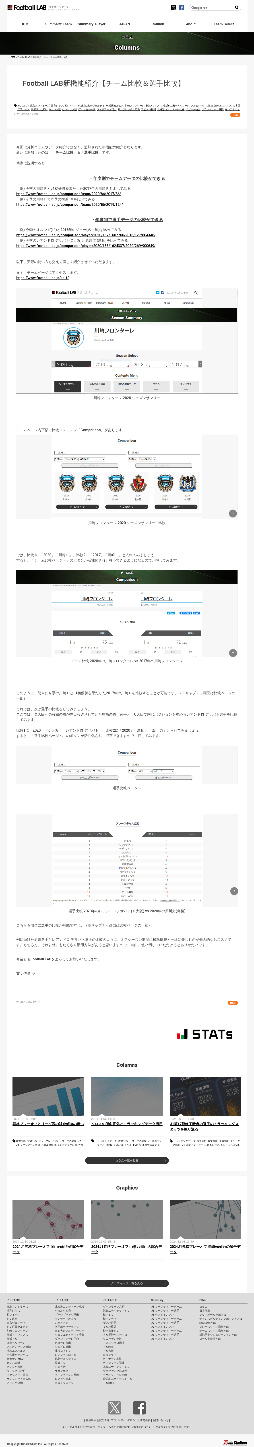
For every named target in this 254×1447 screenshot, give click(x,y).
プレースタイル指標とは (214, 1326)
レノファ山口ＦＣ (65, 1354)
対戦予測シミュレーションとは (218, 1334)
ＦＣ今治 (60, 1366)
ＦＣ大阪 (108, 1350)
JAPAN (124, 24)
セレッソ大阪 (69, 109)
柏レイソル (71, 105)
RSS (235, 114)
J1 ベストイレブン (162, 1314)
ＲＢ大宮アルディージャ (69, 1330)
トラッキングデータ (106, 1141)
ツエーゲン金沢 (112, 1338)
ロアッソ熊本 (63, 1378)
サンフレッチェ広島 (129, 109)
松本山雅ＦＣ (111, 1330)
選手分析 (202, 1141)
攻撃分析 (21, 1141)
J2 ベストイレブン (162, 1326)
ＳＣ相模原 (109, 1326)
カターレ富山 (63, 1342)
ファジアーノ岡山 (106, 109)
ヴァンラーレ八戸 (113, 1306)
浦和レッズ (57, 105)
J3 (27, 105)
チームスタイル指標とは (214, 1330)
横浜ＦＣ (12, 1338)
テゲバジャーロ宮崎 (115, 1374)
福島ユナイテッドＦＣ (116, 1310)
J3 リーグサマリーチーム (166, 1330)
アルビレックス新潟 (202, 105)
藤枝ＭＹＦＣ (63, 1350)
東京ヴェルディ (96, 105)
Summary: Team (58, 24)
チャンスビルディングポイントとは (220, 1318)
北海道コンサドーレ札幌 (170, 109)
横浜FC (167, 105)
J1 (18, 105)
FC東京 (82, 105)
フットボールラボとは (212, 1314)
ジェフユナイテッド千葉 (69, 1334)
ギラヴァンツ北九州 (115, 1370)
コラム (203, 1306)
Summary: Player (91, 24)
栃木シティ (109, 1318)
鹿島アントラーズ (40, 105)
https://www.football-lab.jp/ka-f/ (42, 278)
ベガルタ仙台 (193, 109)
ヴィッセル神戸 (86, 109)
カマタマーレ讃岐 (113, 1362)
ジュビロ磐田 (63, 1346)
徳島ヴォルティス (65, 1358)
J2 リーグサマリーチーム (166, 1318)
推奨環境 (103, 1420)
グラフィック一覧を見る (127, 1283)
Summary (157, 1300)
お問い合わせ (161, 1420)
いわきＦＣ (61, 1322)
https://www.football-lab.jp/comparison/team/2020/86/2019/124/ (69, 204)
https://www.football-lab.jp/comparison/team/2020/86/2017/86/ (68, 194)
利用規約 (91, 1420)
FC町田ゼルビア (115, 105)
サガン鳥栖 (61, 1370)
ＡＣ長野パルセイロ (115, 1334)
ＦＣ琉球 (108, 1382)
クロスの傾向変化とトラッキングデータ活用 (127, 1124)
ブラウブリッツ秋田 (213, 109)
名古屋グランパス (17, 1354)
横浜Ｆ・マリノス (17, 1334)
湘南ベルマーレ (181, 105)
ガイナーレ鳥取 (112, 1358)
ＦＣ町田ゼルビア (17, 1326)
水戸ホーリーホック (67, 1326)
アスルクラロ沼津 (113, 1342)
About (191, 24)
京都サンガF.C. (39, 109)
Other (202, 1300)
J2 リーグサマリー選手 (165, 1322)
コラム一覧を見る (126, 1160)
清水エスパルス (222, 105)
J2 (23, 105)
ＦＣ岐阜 (108, 1346)
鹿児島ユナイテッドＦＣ (117, 1378)
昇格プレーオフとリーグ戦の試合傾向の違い (48, 1124)
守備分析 (32, 1141)
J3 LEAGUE (110, 1300)
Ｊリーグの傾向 (67, 1141)
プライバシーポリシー (124, 1420)
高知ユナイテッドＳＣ (116, 1366)
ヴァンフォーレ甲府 (67, 1338)
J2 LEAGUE (62, 1300)
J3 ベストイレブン (162, 1338)
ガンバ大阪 (55, 109)
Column (157, 24)
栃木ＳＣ (108, 1314)
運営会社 (145, 1420)
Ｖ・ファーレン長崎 (67, 1374)
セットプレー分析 (48, 1141)
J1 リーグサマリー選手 (165, 1310)
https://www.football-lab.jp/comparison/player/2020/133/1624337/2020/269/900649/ (85, 246)
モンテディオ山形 (67, 1144)
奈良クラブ (109, 1354)
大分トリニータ (64, 1382)
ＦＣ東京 (12, 1318)
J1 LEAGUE (14, 1300)
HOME (26, 24)
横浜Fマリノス (154, 105)
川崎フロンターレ (135, 105)
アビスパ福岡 (148, 109)
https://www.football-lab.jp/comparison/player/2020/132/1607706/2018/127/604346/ (85, 235)
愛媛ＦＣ (60, 1362)
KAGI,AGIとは (207, 1322)
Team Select (224, 24)
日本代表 (204, 1310)
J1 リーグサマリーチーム (166, 1306)
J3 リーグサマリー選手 (165, 1334)
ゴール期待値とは (210, 1338)
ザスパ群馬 (109, 1322)
